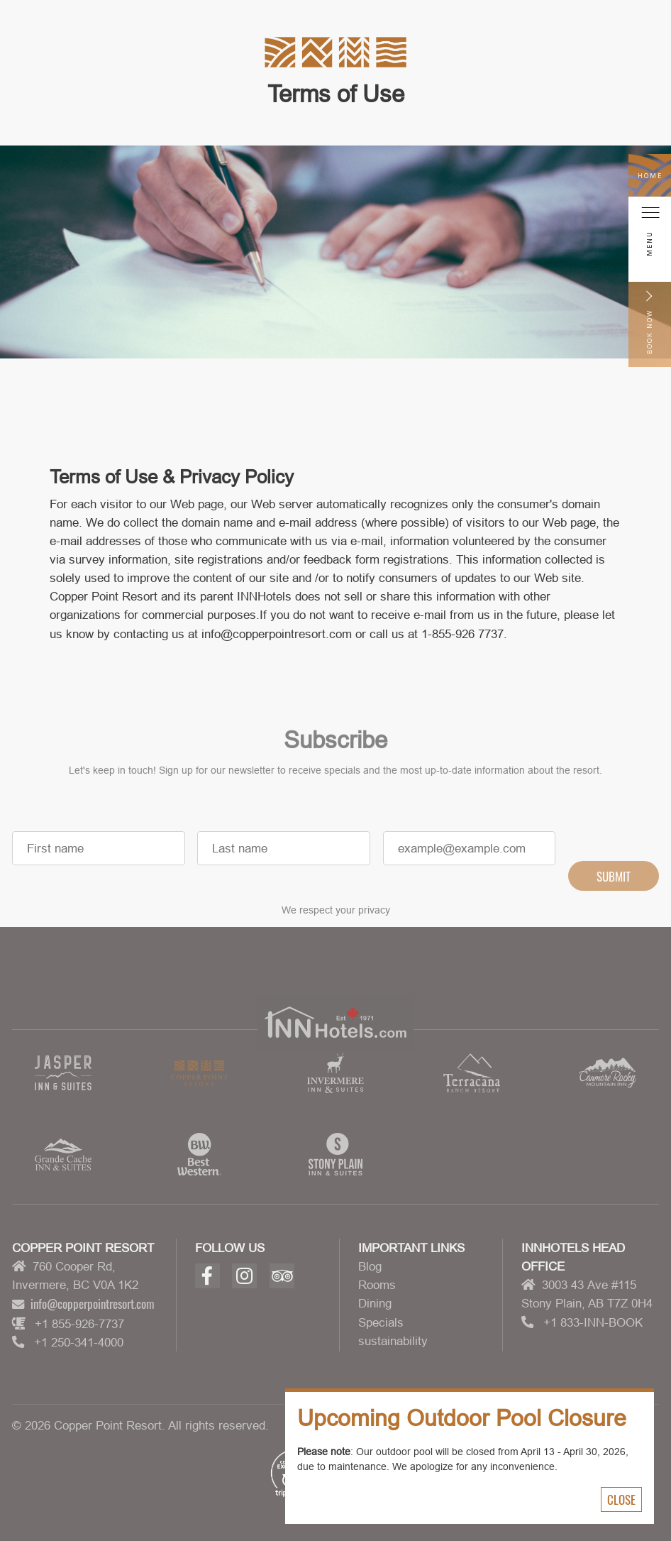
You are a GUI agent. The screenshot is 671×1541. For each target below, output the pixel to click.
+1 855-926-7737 (79, 1324)
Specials (381, 1322)
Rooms (377, 1285)
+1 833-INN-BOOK (593, 1322)
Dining (375, 1303)
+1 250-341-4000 (78, 1342)
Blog (370, 1266)
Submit (614, 887)
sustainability (393, 1341)
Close (621, 1499)
